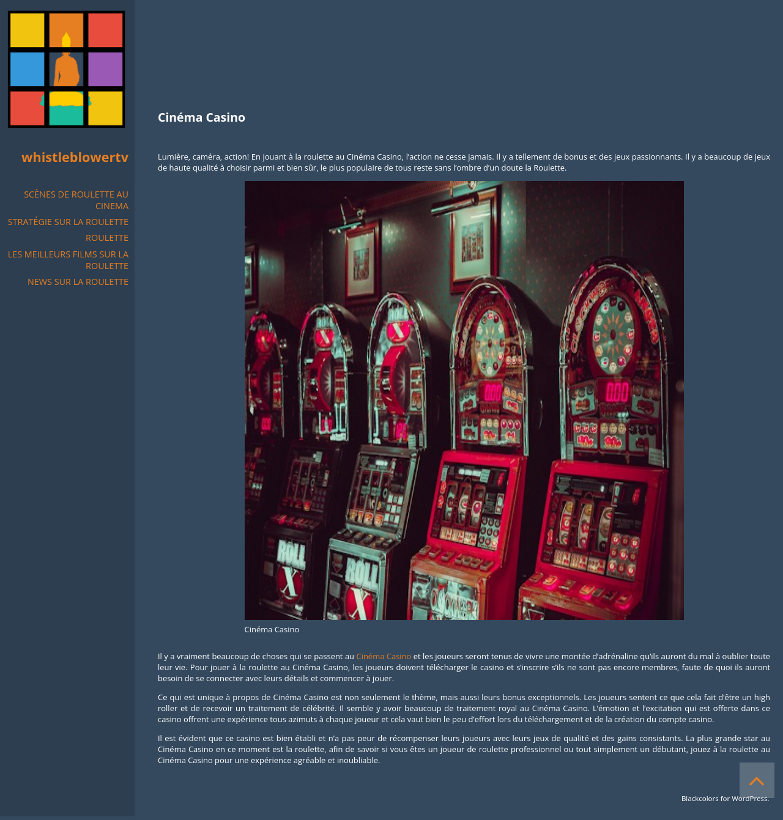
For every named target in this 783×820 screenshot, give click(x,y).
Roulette (107, 237)
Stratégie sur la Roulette (68, 221)
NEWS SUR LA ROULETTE (78, 281)
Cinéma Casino (384, 656)
